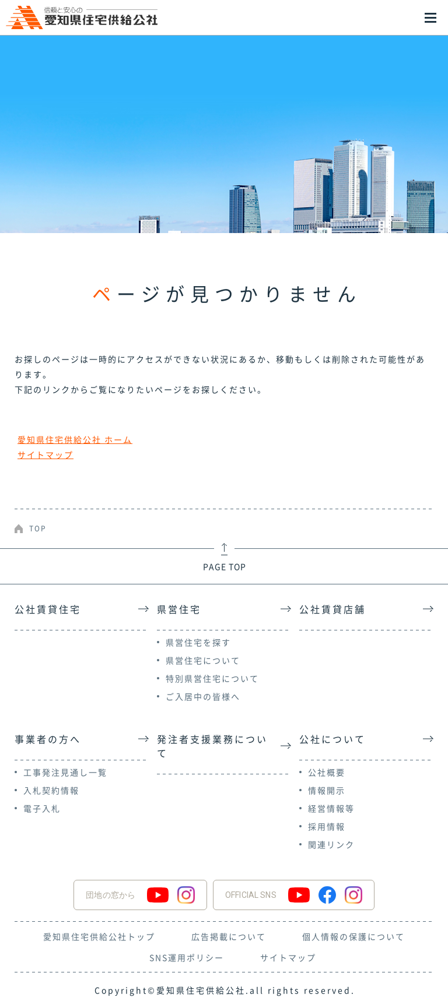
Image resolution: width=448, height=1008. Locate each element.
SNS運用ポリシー (186, 957)
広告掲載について (228, 936)
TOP (38, 528)
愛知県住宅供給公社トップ (99, 936)
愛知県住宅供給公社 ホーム (75, 439)
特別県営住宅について (212, 678)
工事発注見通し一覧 (65, 772)
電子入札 (42, 808)
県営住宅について (203, 660)
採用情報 (326, 826)
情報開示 (326, 790)
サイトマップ (46, 454)
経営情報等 (331, 808)
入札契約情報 (51, 790)
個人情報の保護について (353, 936)
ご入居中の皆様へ (203, 696)
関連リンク (331, 844)
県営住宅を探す (198, 642)
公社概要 (326, 772)
